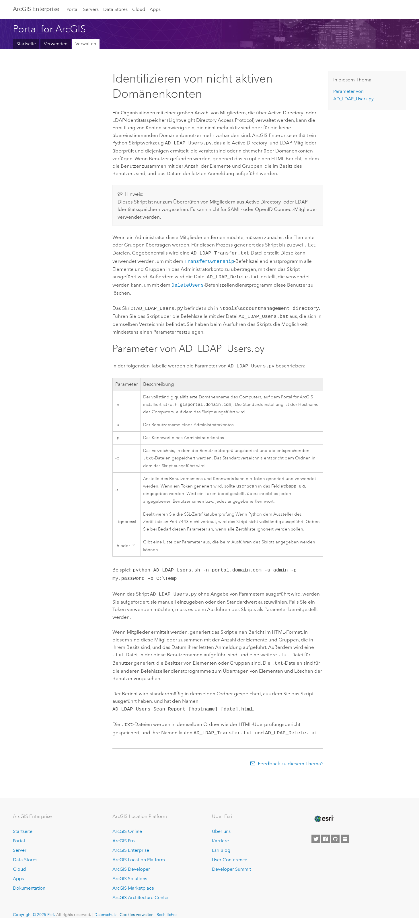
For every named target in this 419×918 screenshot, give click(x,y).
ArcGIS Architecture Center (140, 889)
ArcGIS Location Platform (138, 851)
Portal (73, 9)
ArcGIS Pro (123, 833)
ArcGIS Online (127, 823)
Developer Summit (231, 861)
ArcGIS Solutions (129, 870)
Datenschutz (105, 906)
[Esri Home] (323, 811)
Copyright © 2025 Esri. (34, 906)
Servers (91, 9)
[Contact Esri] (345, 831)
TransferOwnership (209, 259)
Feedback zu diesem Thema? (290, 755)
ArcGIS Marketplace (133, 880)
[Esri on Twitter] (315, 831)
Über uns (221, 823)
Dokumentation (29, 880)
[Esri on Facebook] (325, 831)
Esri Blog (221, 842)
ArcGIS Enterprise (36, 8)
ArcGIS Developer (131, 861)
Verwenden (55, 43)
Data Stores (115, 9)
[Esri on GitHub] (335, 831)
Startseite (26, 43)
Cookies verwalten (136, 906)
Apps (155, 9)
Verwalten (85, 43)
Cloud (138, 9)
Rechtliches (167, 906)
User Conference (229, 851)
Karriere (220, 833)
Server (19, 842)
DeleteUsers (188, 282)
